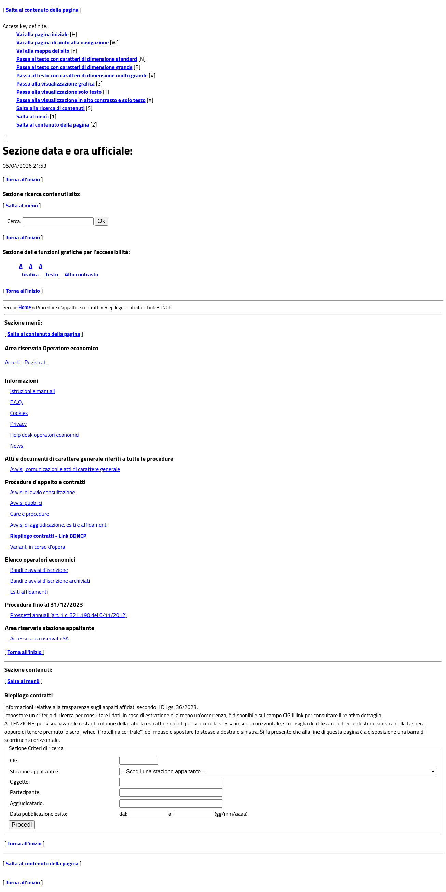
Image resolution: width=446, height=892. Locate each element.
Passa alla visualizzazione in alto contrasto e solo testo (81, 100)
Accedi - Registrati (26, 362)
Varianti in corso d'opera (37, 546)
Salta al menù (32, 116)
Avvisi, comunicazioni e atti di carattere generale (65, 469)
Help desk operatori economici (44, 435)
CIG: (14, 760)
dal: (124, 814)
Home (24, 307)
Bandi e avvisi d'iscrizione (39, 570)
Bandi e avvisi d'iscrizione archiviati (50, 581)
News (16, 446)
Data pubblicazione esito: (38, 814)
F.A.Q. (16, 402)
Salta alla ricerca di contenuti (50, 108)
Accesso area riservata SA (39, 638)
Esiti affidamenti (29, 592)
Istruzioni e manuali (32, 391)
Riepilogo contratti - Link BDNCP (48, 536)
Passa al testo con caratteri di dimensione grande (74, 67)
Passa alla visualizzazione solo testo (59, 92)
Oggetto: (20, 781)
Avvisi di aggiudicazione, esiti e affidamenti (59, 525)
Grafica (30, 274)
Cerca (14, 221)
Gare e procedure (29, 514)
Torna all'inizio (23, 179)
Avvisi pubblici (26, 503)
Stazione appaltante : (34, 771)
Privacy (18, 424)
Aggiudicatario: (27, 803)
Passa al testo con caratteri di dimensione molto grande (82, 75)
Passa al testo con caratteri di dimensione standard (76, 59)
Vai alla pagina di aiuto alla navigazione (62, 42)
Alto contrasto (81, 274)
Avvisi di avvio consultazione (42, 492)
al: (171, 814)
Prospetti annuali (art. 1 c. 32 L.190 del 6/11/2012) (68, 615)
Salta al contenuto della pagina (42, 9)
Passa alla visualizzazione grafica (55, 83)
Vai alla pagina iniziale (42, 34)
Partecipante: (25, 792)
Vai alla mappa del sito (42, 51)
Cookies (19, 413)
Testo (51, 274)
